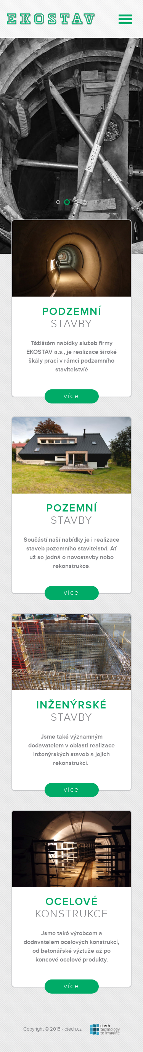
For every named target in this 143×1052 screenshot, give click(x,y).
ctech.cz (73, 1029)
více (71, 396)
